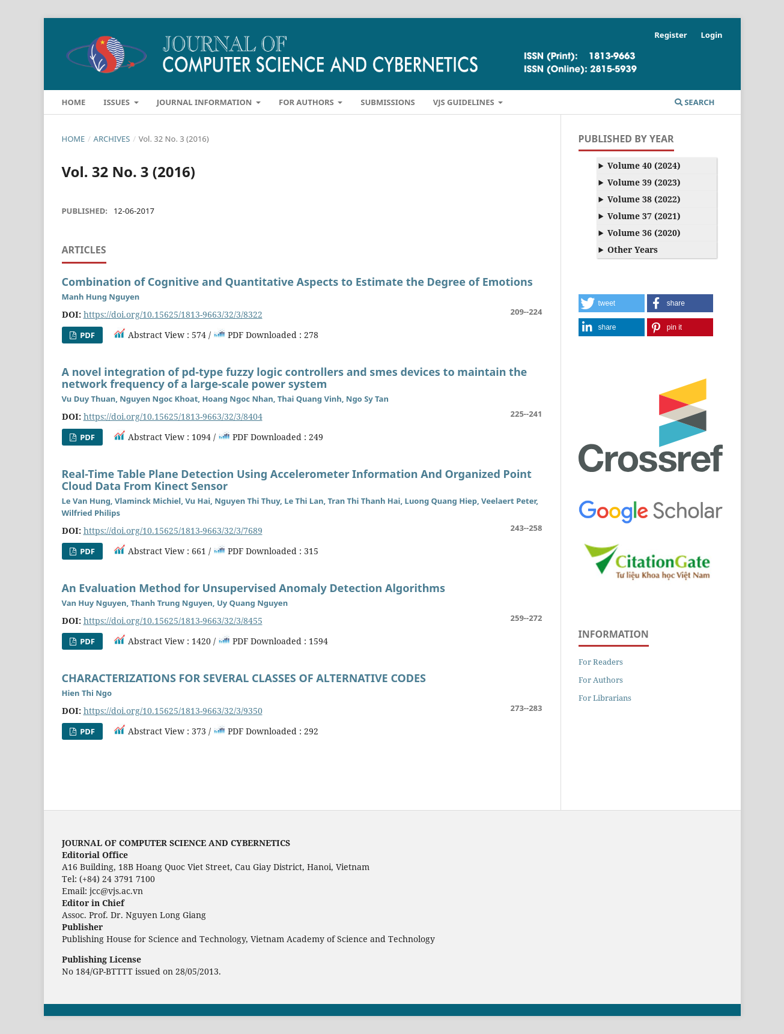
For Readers (601, 661)
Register (670, 34)
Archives (112, 138)
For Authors (307, 102)
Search (695, 102)
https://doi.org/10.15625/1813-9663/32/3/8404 (173, 416)
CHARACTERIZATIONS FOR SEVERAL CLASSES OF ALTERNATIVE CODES (244, 678)
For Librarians (605, 697)
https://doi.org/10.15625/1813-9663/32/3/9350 (173, 710)
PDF (86, 437)
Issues (117, 102)
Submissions (387, 102)
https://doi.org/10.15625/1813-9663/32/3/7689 (173, 530)
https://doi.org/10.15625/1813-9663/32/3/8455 (173, 620)
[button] (612, 303)
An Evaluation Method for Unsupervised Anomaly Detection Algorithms (253, 588)
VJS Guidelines (464, 102)
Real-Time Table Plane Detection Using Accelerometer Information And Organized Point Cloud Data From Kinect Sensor (297, 480)
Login (712, 34)
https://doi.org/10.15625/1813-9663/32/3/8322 (173, 314)
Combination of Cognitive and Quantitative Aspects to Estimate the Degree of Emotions (297, 281)
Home (74, 102)
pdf (86, 335)
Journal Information (205, 102)
